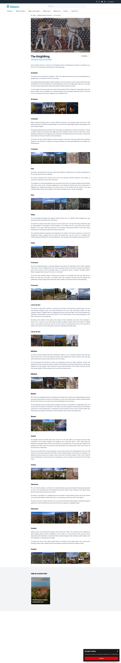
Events (66, 11)
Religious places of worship (45, 15)
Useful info (74, 11)
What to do (57, 11)
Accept (101, 658)
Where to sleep (21, 11)
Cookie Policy (115, 654)
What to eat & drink (34, 11)
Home (34, 15)
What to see (47, 11)
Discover (10, 11)
